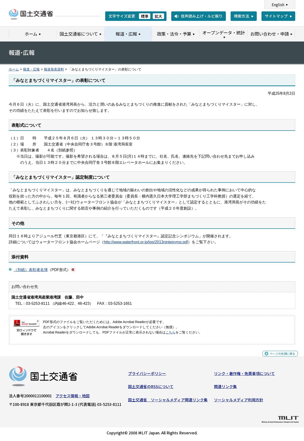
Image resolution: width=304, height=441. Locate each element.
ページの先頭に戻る (278, 357)
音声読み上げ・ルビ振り (202, 16)
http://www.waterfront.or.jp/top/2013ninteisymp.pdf (146, 242)
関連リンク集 (225, 388)
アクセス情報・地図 (73, 397)
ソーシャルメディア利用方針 (238, 401)
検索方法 (241, 16)
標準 (144, 16)
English (278, 4)
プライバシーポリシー (147, 375)
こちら (171, 332)
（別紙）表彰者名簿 (31, 270)
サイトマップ (276, 16)
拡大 (158, 16)
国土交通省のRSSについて (150, 388)
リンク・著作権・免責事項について (244, 375)
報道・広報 (31, 69)
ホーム (14, 69)
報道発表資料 (54, 69)
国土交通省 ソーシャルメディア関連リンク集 (168, 401)
